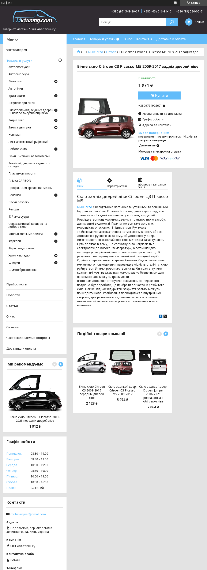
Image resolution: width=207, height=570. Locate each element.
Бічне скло (95, 52)
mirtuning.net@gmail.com (28, 514)
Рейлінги (14, 195)
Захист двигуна (19, 127)
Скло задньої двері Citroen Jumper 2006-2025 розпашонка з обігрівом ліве (153, 394)
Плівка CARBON (19, 181)
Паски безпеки (18, 202)
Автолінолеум (18, 74)
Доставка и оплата (171, 39)
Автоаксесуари (19, 67)
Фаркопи (14, 241)
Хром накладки (19, 255)
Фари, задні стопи (21, 248)
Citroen (111, 52)
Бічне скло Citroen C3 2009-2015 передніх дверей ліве (92, 392)
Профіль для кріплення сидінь (30, 188)
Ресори (13, 209)
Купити (161, 95)
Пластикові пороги (21, 173)
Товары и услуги (102, 39)
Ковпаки (14, 134)
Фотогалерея (16, 50)
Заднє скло (16, 120)
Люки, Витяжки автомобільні (29, 156)
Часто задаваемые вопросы (28, 337)
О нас (128, 39)
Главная (79, 39)
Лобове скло (17, 149)
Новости (13, 295)
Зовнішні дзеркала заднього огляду (29, 165)
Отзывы (12, 327)
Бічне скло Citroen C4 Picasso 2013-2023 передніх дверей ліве (35, 419)
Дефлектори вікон (21, 103)
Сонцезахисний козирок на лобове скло (27, 225)
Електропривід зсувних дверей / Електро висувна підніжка (30, 112)
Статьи (12, 305)
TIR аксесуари (18, 216)
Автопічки (15, 88)
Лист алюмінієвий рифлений (28, 142)
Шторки (14, 263)
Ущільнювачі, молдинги (25, 234)
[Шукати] (172, 22)
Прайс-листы (16, 284)
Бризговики (16, 96)
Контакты (144, 39)
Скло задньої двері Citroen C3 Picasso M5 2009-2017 (122, 390)
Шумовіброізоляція (22, 270)
